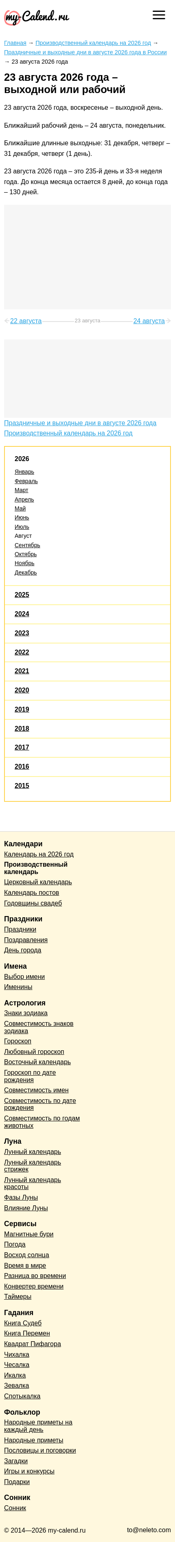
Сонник (15, 1507)
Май (20, 508)
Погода (15, 1244)
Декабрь (26, 572)
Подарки (17, 1481)
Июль (22, 527)
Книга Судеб (23, 1323)
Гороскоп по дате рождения (30, 1076)
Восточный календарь (37, 1061)
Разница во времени (35, 1275)
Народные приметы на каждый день (38, 1426)
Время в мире (25, 1265)
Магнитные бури (29, 1234)
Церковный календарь (38, 882)
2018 (22, 728)
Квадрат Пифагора (32, 1343)
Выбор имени (24, 976)
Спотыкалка (22, 1396)
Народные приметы (33, 1440)
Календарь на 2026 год (39, 854)
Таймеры (17, 1296)
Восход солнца (26, 1254)
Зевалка (16, 1385)
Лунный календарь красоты (32, 1183)
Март (21, 490)
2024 (22, 613)
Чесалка (16, 1364)
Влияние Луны (26, 1208)
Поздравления (26, 939)
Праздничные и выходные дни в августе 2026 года (80, 422)
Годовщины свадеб (33, 903)
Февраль (26, 481)
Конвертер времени (33, 1286)
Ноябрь (25, 563)
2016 (22, 766)
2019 (22, 709)
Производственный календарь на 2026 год (68, 433)
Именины (18, 986)
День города (22, 950)
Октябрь (26, 554)
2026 (22, 458)
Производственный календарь (36, 868)
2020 (22, 690)
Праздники (20, 929)
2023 (22, 633)
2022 (22, 652)
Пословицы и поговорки (40, 1450)
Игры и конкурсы (29, 1471)
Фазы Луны (21, 1197)
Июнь (22, 517)
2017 (22, 747)
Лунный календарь (32, 1151)
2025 (22, 594)
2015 (22, 785)
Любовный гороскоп (34, 1051)
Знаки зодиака (26, 1013)
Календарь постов (31, 892)
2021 (22, 671)
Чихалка (16, 1354)
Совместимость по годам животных (42, 1122)
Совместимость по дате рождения (40, 1104)
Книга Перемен (27, 1333)
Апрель (24, 499)
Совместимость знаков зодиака (39, 1027)
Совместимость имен (36, 1090)
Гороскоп (17, 1041)
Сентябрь (27, 545)
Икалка (15, 1375)
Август (23, 535)
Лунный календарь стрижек (32, 1166)
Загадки (16, 1461)
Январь (24, 471)
